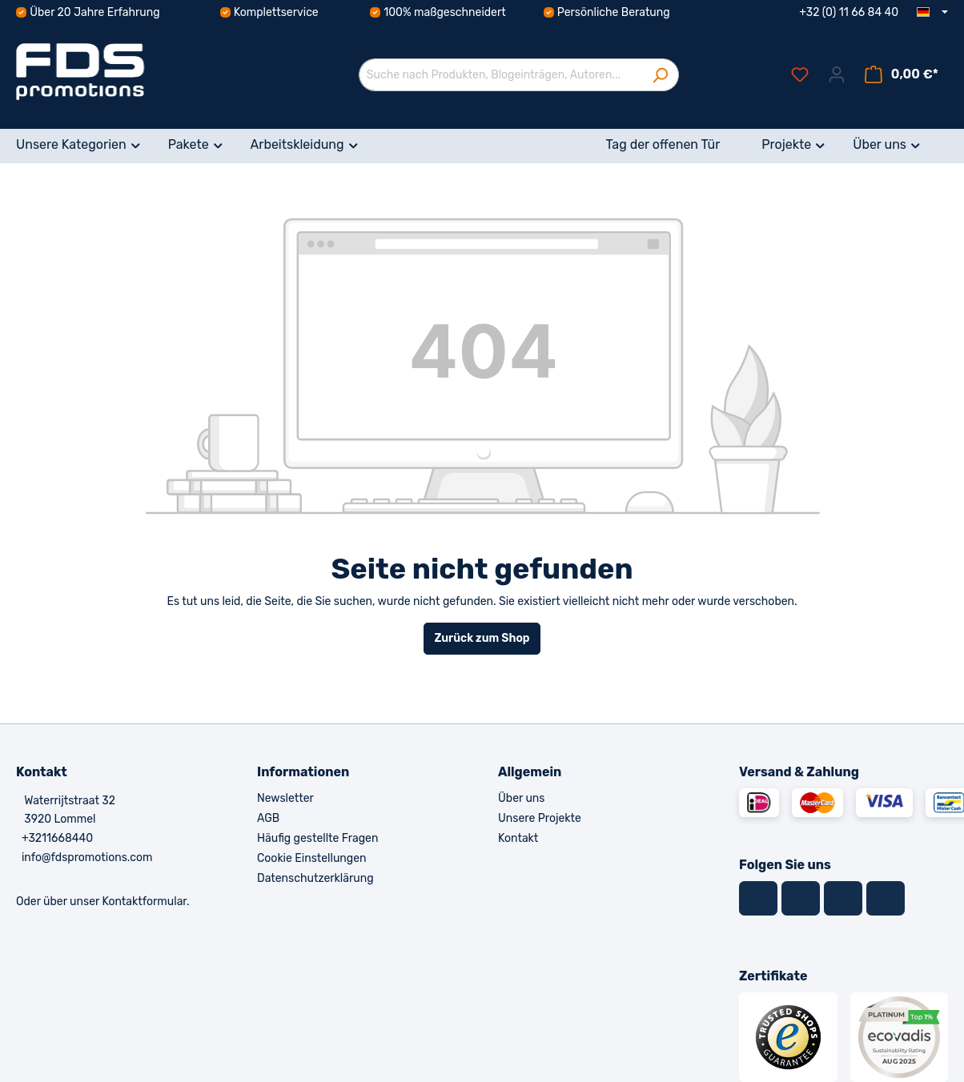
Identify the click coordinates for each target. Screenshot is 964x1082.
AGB (268, 818)
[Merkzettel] (799, 74)
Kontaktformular (144, 901)
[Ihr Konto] (836, 74)
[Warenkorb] (901, 74)
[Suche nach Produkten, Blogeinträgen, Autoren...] (500, 74)
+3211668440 (57, 838)
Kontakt (518, 838)
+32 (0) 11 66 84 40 (848, 12)
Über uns (521, 798)
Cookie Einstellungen (311, 858)
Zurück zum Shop (481, 638)
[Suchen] (660, 74)
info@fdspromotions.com (87, 857)
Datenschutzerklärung (315, 878)
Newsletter (285, 798)
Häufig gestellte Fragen (317, 838)
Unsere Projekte (539, 818)
